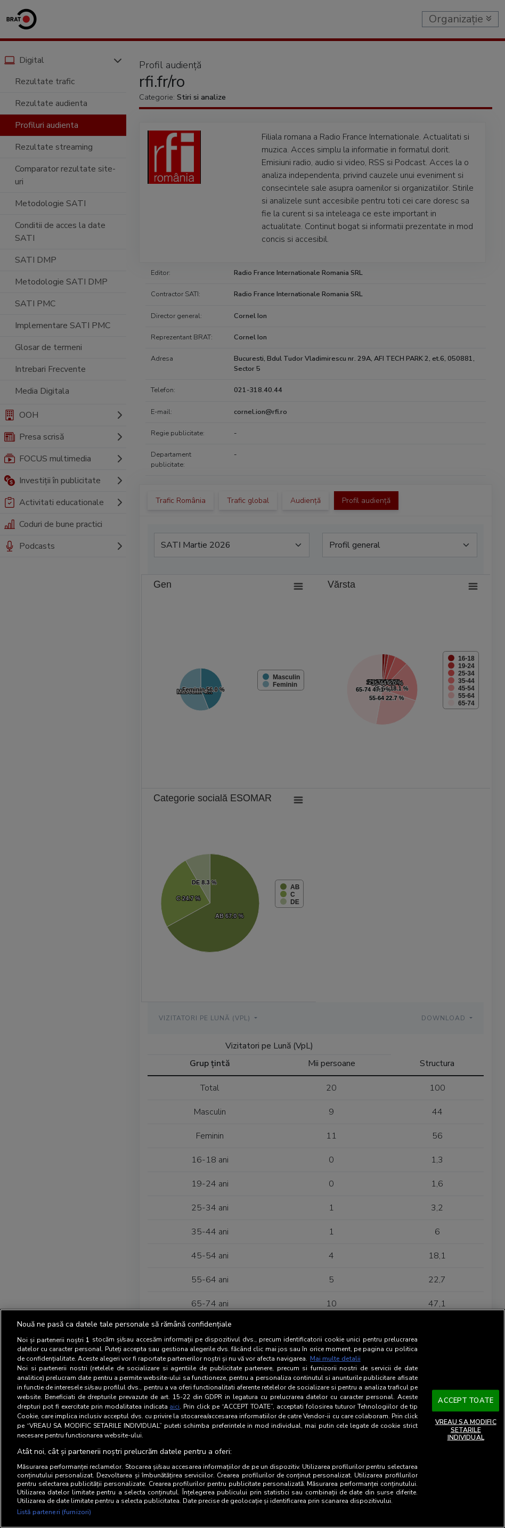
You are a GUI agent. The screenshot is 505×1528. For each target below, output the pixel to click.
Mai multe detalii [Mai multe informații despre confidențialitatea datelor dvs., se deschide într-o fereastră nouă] (335, 1358)
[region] (252, 1418)
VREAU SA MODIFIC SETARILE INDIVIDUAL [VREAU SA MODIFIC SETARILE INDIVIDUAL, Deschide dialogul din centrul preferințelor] (465, 1430)
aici (174, 1406)
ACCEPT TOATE (465, 1400)
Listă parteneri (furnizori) (54, 1512)
